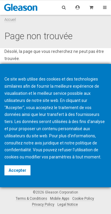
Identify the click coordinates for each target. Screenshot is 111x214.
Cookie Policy (83, 198)
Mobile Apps (59, 198)
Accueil (10, 19)
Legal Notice (67, 204)
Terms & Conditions (31, 198)
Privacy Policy (43, 204)
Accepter (17, 170)
